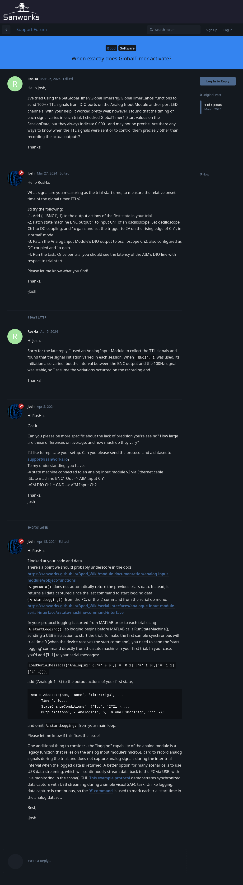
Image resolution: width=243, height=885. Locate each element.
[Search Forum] (174, 29)
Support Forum (31, 29)
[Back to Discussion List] (6, 29)
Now (204, 174)
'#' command (101, 790)
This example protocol (109, 778)
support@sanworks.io (48, 459)
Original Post (210, 95)
